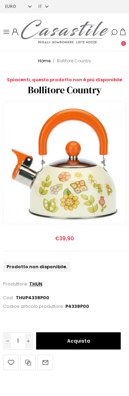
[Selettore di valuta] (18, 6)
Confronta (28, 362)
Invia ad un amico (45, 362)
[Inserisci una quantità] (18, 341)
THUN (35, 284)
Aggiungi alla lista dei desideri (11, 362)
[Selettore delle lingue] (44, 6)
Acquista (78, 340)
